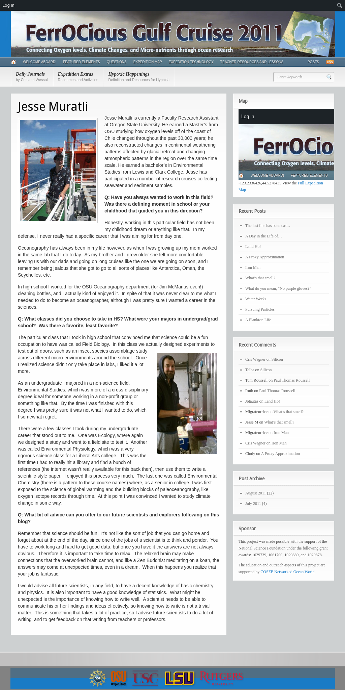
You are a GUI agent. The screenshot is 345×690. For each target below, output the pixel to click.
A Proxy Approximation (264, 257)
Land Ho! (253, 246)
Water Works (255, 299)
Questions (117, 62)
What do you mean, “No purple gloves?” (278, 288)
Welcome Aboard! (39, 62)
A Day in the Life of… (263, 236)
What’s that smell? (260, 278)
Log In (8, 5)
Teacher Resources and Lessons (251, 62)
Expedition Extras (78, 77)
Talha (249, 369)
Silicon (277, 359)
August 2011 (255, 493)
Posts (313, 62)
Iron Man (252, 267)
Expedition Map (147, 62)
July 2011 (253, 503)
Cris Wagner (255, 359)
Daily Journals (32, 77)
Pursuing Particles (260, 309)
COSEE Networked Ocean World (287, 571)
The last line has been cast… (268, 225)
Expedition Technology (191, 62)
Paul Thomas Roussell (292, 380)
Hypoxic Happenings (138, 77)
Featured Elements (81, 62)
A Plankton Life (258, 319)
